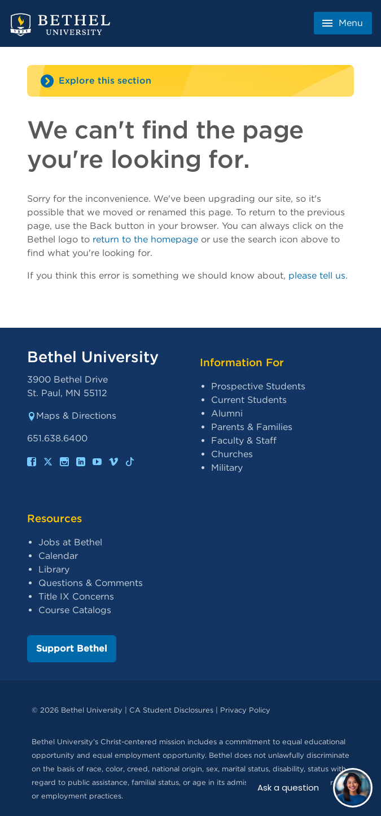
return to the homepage (145, 239)
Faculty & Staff (244, 440)
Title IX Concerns (76, 596)
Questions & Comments (90, 583)
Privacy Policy (245, 710)
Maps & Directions (71, 415)
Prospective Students (258, 386)
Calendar (58, 555)
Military (227, 467)
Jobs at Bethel (70, 542)
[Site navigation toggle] (190, 81)
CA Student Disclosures (171, 710)
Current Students (249, 399)
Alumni (227, 413)
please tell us (316, 275)
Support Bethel (71, 648)
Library (53, 569)
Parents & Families (251, 427)
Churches (232, 454)
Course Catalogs (74, 610)
